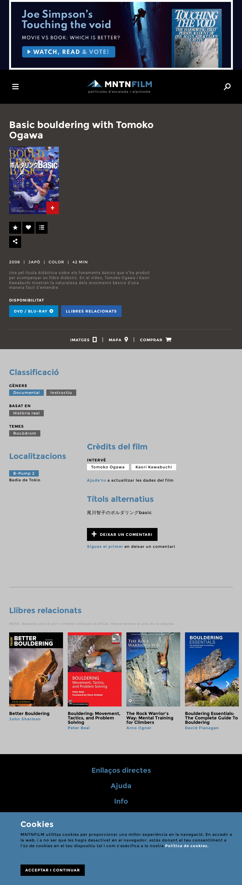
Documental (26, 394)
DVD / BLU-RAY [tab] (34, 311)
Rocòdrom (24, 435)
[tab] (52, 208)
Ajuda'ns (96, 482)
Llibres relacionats (91, 311)
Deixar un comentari (122, 536)
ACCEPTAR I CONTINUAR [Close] (52, 870)
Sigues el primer (105, 548)
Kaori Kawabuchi (153, 468)
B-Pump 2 (24, 475)
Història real (26, 415)
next (227, 685)
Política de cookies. (187, 845)
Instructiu (61, 394)
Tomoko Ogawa (108, 468)
